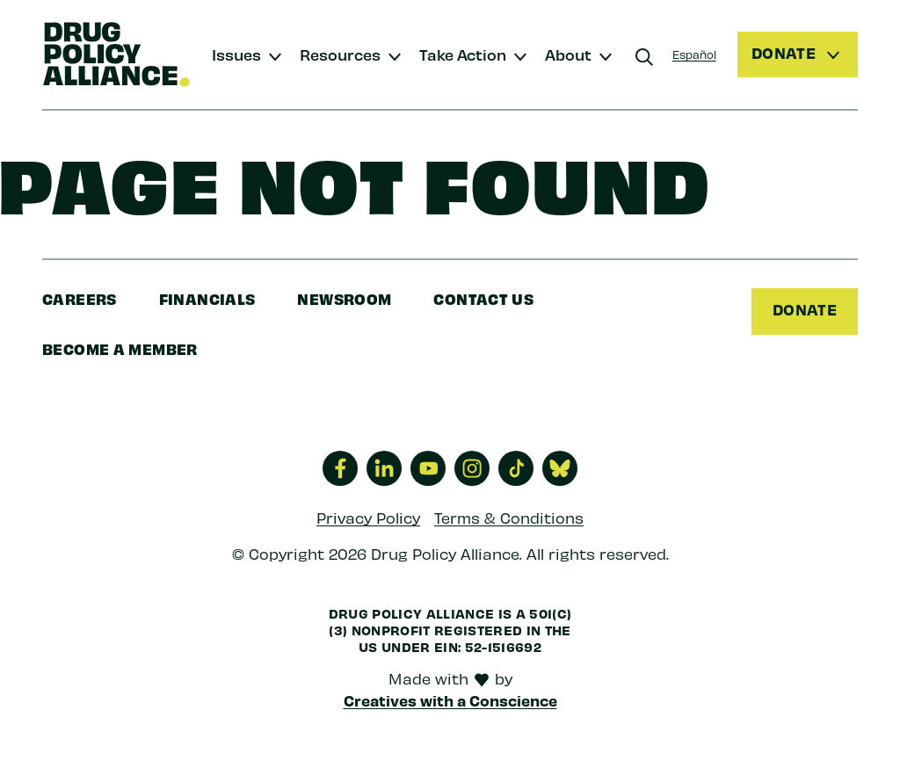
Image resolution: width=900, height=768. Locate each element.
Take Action (462, 54)
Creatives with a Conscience (450, 700)
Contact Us (483, 298)
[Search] (644, 57)
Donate (805, 309)
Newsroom (344, 298)
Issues (236, 54)
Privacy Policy (368, 517)
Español (694, 54)
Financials (207, 298)
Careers (79, 298)
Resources (340, 54)
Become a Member (120, 348)
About (568, 54)
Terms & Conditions (509, 517)
